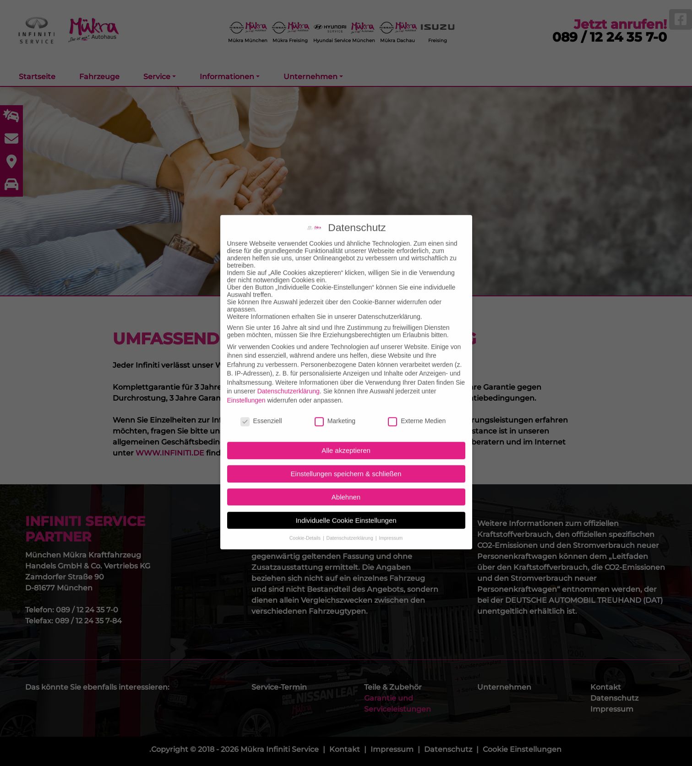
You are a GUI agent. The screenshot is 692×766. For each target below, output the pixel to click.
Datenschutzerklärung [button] (351, 527)
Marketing (335, 410)
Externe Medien (417, 410)
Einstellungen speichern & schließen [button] (346, 463)
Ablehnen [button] (346, 486)
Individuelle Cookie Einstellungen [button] (345, 510)
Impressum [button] (391, 527)
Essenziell (261, 410)
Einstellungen (246, 389)
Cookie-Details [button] (305, 527)
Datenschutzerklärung (288, 381)
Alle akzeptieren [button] (346, 440)
